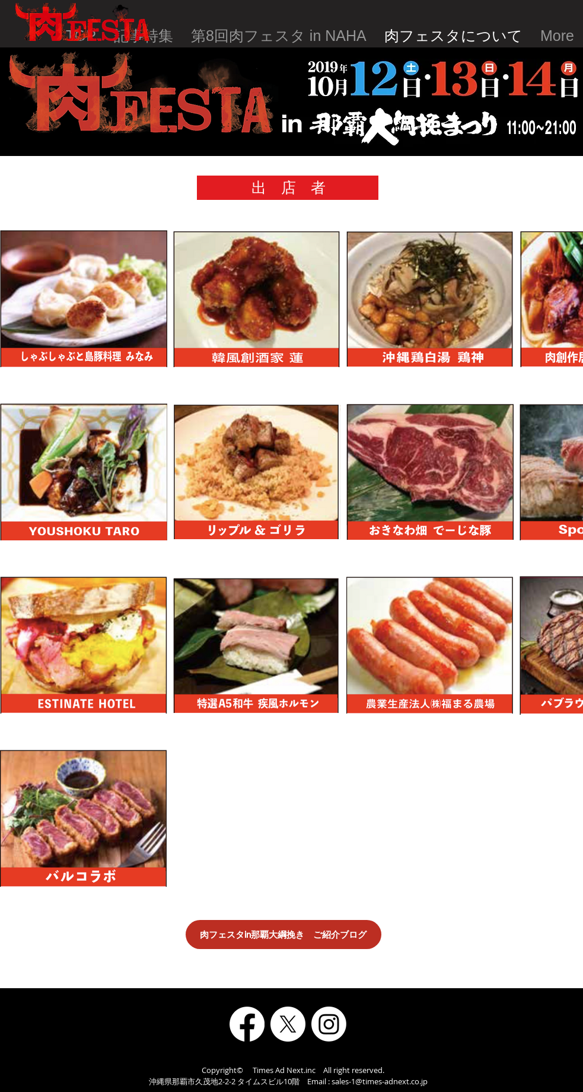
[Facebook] (247, 1024)
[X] (287, 1024)
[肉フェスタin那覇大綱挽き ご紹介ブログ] (283, 934)
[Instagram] (328, 1024)
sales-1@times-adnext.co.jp (380, 1081)
